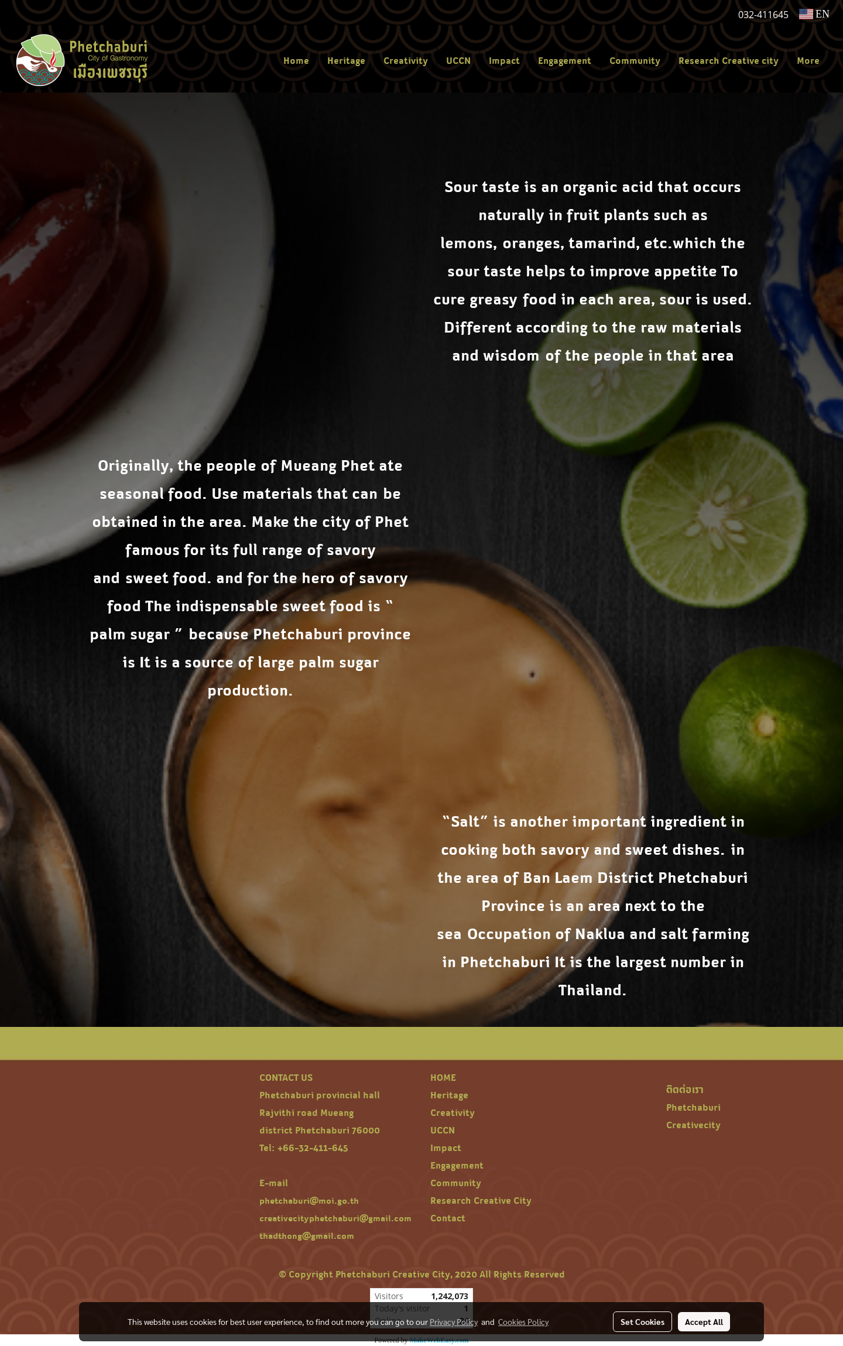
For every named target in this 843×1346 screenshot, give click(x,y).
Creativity (405, 60)
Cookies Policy (523, 1321)
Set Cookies (642, 1321)
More (808, 60)
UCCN (458, 60)
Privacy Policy (454, 1321)
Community (634, 60)
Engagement (564, 60)
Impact (504, 60)
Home (296, 60)
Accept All (704, 1321)
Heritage (346, 60)
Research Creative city (728, 60)
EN (814, 14)
